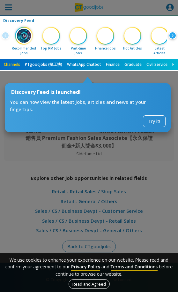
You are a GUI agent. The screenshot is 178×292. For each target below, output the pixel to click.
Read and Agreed (89, 284)
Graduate (133, 64)
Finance (113, 64)
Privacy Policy (85, 267)
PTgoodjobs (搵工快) (43, 64)
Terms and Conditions (134, 267)
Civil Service (156, 64)
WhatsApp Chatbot (84, 64)
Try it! (154, 121)
